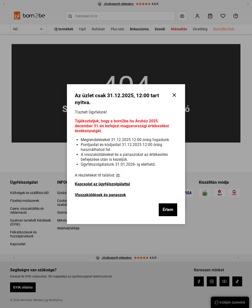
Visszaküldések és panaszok (100, 195)
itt (118, 175)
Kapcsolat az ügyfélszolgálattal (102, 184)
